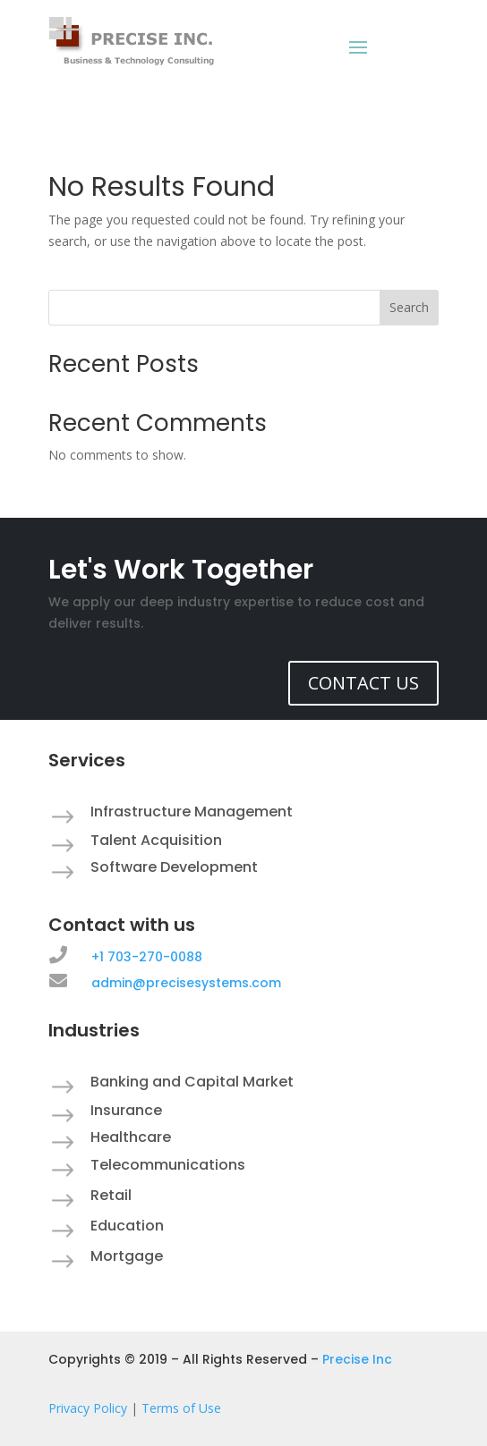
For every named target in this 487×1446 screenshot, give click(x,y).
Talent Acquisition (156, 840)
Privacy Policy (87, 1407)
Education (127, 1225)
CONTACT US (363, 683)
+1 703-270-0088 (146, 957)
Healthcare (130, 1137)
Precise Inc (357, 1359)
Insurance (126, 1110)
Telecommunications (167, 1164)
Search (409, 307)
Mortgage (126, 1256)
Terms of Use (181, 1407)
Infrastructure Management (191, 811)
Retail (111, 1195)
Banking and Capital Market (192, 1081)
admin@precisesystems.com (186, 983)
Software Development (174, 867)
